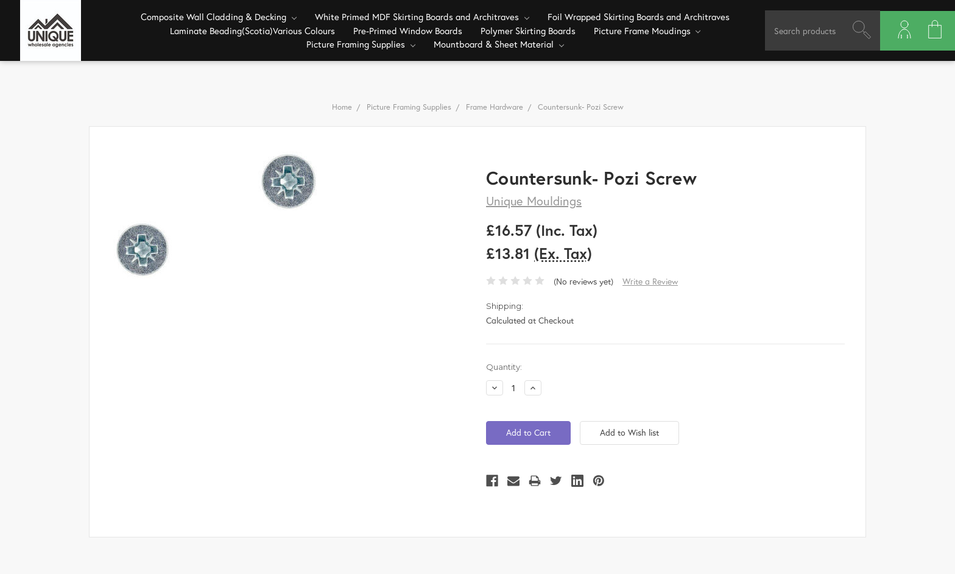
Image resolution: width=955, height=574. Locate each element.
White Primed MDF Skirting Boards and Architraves (422, 16)
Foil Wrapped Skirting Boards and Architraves (639, 16)
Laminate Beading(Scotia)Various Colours (252, 30)
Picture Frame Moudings (647, 30)
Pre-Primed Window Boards (407, 30)
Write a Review (650, 281)
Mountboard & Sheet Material (499, 44)
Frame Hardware (494, 107)
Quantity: (504, 367)
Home (342, 107)
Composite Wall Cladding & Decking (219, 16)
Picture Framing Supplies (360, 44)
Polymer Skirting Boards (528, 30)
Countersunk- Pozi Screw (581, 107)
